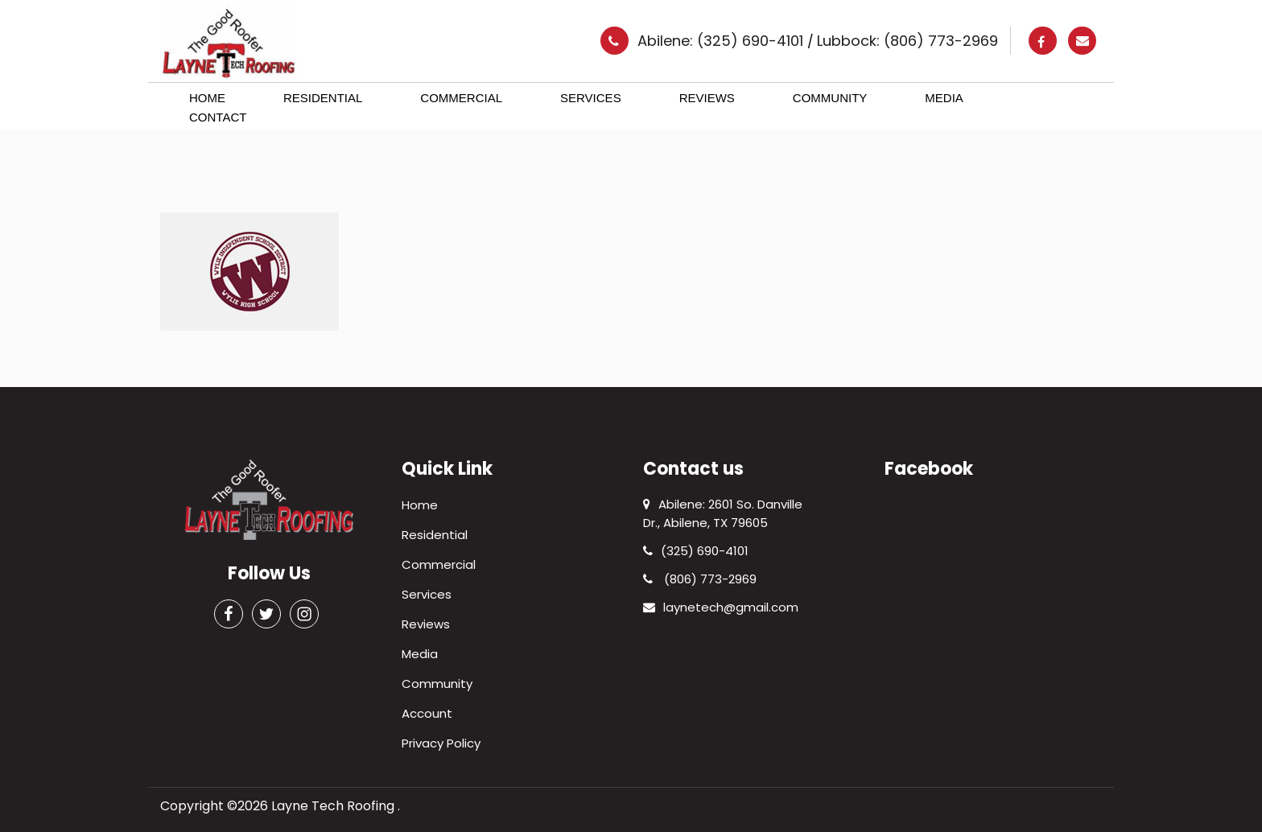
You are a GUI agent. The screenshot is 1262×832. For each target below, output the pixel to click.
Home (207, 98)
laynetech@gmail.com (720, 607)
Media (944, 98)
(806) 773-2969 (700, 578)
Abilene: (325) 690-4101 (722, 41)
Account (427, 713)
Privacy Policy (441, 743)
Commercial (461, 98)
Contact (217, 117)
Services (590, 98)
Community (830, 98)
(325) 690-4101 (696, 550)
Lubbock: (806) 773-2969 (907, 41)
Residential (322, 98)
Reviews (707, 98)
